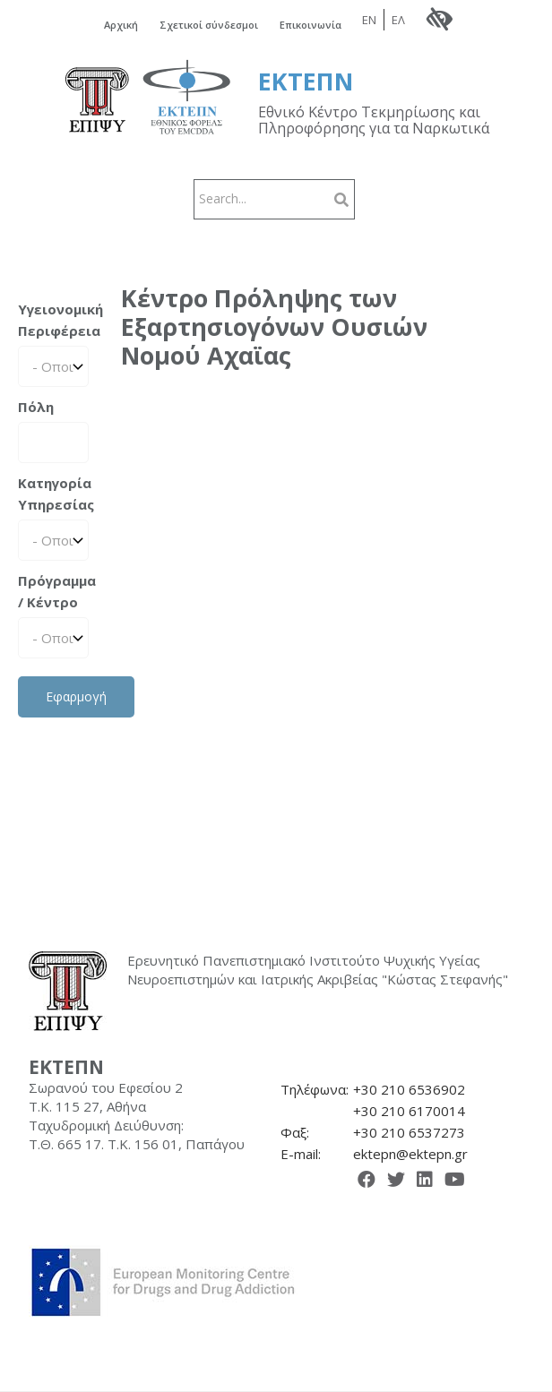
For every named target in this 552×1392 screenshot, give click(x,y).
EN (369, 20)
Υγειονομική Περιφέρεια (53, 319)
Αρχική (121, 24)
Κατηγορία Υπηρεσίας (53, 493)
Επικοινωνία (310, 24)
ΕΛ (398, 20)
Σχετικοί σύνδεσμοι (209, 24)
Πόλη (36, 407)
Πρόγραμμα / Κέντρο (53, 591)
